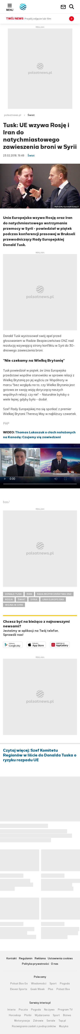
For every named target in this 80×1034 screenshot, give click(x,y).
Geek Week (37, 989)
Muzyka (63, 1026)
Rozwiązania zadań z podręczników (34, 1026)
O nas (54, 964)
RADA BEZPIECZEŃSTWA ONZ (54, 594)
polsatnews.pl (12, 115)
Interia (11, 1009)
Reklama (40, 958)
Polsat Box (63, 989)
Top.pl (62, 1020)
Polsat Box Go (19, 983)
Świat (31, 115)
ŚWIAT (21, 599)
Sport (53, 983)
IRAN (29, 594)
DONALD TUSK (13, 594)
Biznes (67, 1015)
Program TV (65, 1009)
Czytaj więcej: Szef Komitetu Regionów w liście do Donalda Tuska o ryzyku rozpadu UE (39, 755)
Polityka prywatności (35, 964)
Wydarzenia (42, 1015)
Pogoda (65, 983)
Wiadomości (38, 983)
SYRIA (33, 599)
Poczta (23, 1009)
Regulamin (25, 958)
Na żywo (49, 1009)
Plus (50, 989)
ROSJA (9, 599)
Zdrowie (38, 1020)
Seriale (51, 1020)
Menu (9, 9)
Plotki (27, 1015)
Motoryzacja (22, 1020)
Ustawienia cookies (60, 958)
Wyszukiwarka (71, 6)
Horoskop (15, 1015)
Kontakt (11, 958)
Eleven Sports (18, 989)
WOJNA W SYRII (14, 604)
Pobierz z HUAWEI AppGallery (69, 644)
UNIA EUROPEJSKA (53, 599)
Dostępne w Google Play (22, 644)
